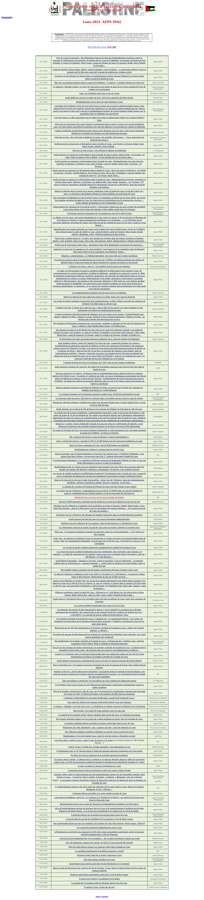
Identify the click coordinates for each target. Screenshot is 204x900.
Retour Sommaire (102, 896)
